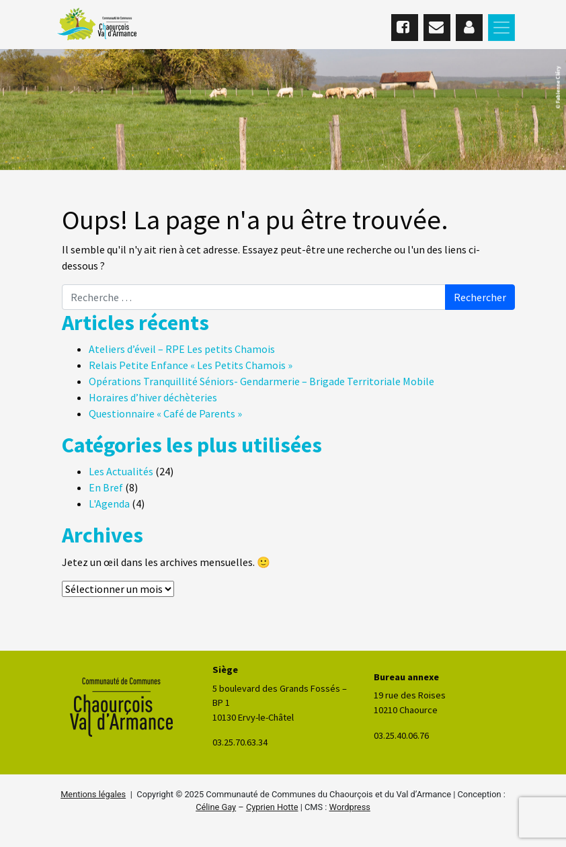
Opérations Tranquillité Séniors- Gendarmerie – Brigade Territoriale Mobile (261, 381)
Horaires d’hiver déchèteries (153, 397)
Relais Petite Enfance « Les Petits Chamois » (190, 365)
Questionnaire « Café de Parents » (165, 413)
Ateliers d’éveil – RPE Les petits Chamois (182, 349)
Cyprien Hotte (272, 807)
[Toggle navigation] (501, 27)
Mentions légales (93, 794)
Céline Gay (216, 807)
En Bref (106, 487)
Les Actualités (121, 471)
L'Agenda (109, 503)
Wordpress (349, 807)
